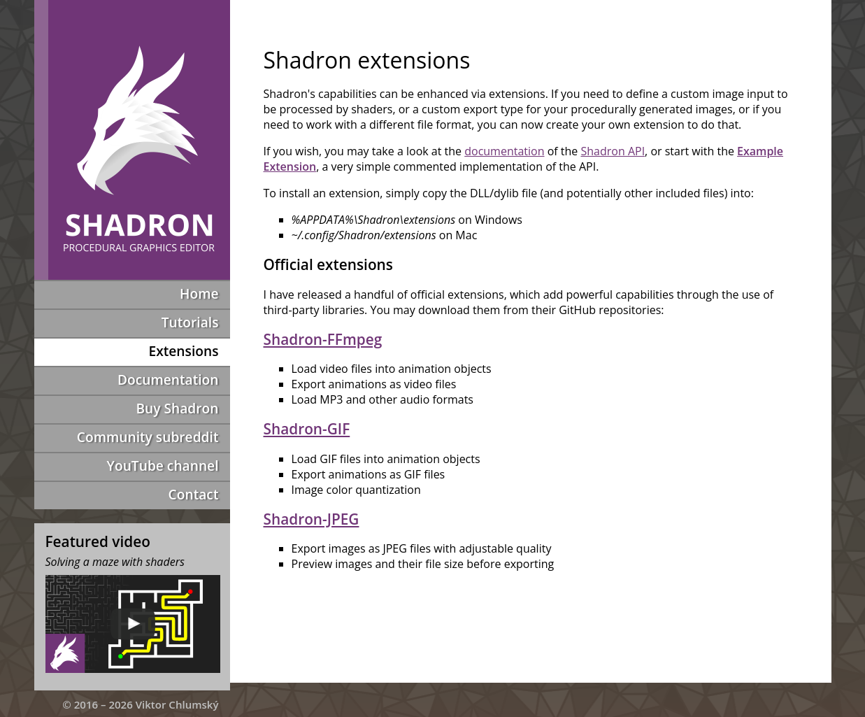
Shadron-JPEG (311, 519)
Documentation (168, 379)
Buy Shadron (177, 408)
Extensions (183, 350)
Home (199, 293)
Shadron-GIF (307, 429)
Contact (194, 494)
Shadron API (612, 151)
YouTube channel (163, 465)
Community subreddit (148, 436)
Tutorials (190, 322)
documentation (504, 151)
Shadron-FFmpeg (323, 339)
